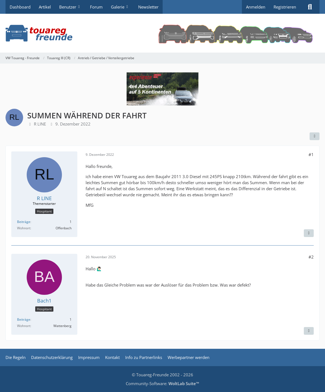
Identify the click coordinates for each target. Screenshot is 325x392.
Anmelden (255, 7)
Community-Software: (162, 383)
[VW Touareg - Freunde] (162, 33)
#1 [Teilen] (311, 154)
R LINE (40, 124)
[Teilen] (314, 136)
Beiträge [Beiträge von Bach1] (23, 319)
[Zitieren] (309, 233)
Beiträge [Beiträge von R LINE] (23, 221)
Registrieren (285, 7)
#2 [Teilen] (311, 257)
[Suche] (309, 7)
